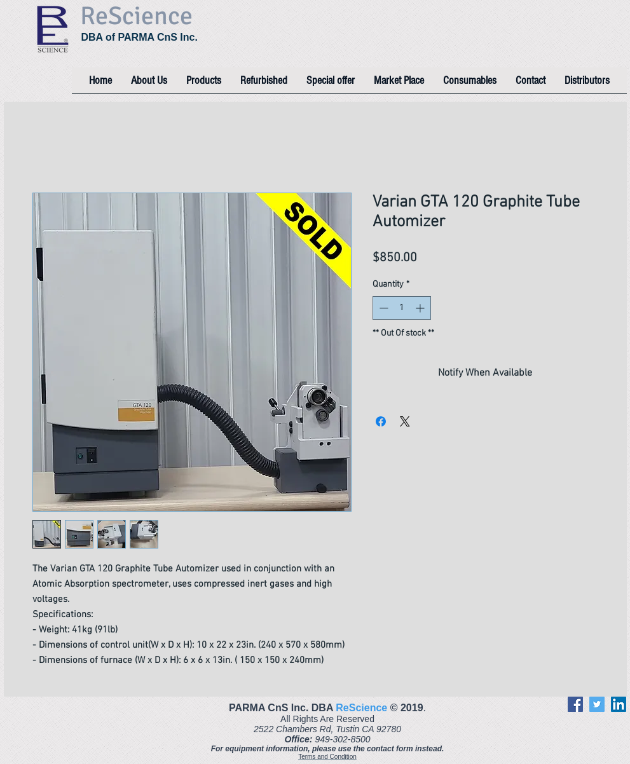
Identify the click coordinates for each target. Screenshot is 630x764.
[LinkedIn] (618, 704)
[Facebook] (575, 704)
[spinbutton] (401, 308)
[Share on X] (405, 421)
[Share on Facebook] (380, 421)
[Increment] (421, 308)
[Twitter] (597, 704)
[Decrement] (382, 308)
